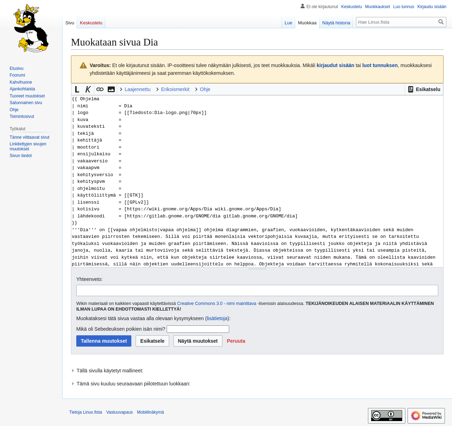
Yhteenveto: (89, 279)
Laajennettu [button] (137, 89)
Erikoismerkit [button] (175, 89)
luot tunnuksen (380, 65)
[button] (424, 89)
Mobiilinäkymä (150, 412)
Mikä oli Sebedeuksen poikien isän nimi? (120, 329)
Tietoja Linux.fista (85, 412)
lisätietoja (217, 318)
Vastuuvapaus (119, 412)
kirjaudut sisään (336, 65)
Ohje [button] (205, 89)
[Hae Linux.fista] (401, 22)
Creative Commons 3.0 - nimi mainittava (216, 303)
